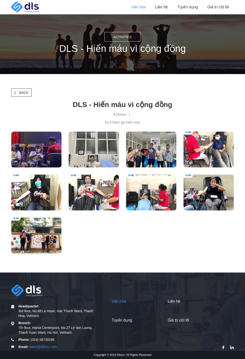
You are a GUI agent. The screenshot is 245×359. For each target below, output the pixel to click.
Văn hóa (138, 7)
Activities (122, 37)
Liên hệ (161, 7)
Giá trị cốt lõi (218, 7)
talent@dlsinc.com (43, 347)
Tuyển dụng (187, 7)
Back (21, 93)
